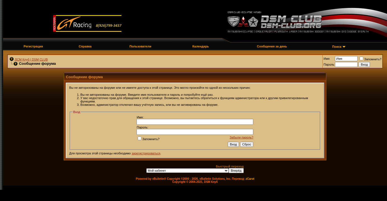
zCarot (250, 178)
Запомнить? (370, 59)
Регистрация (33, 46)
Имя (326, 58)
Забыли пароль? (242, 137)
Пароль (328, 64)
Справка (85, 46)
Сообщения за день (272, 46)
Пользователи (140, 46)
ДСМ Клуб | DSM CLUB (31, 59)
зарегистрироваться (146, 153)
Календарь (200, 46)
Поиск (336, 46)
